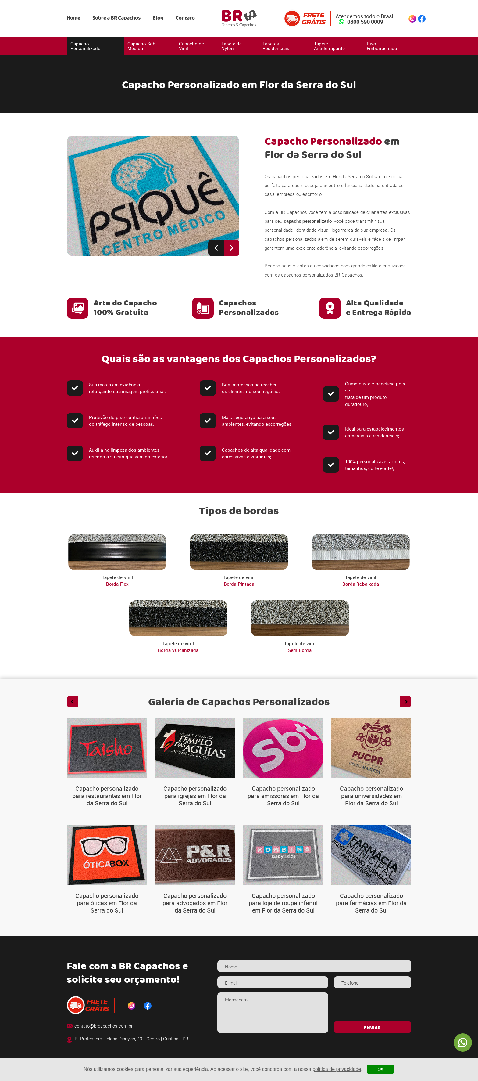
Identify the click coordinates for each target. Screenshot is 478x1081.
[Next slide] (231, 248)
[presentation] (372, 1005)
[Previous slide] (216, 248)
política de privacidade (336, 1069)
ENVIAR (372, 1028)
